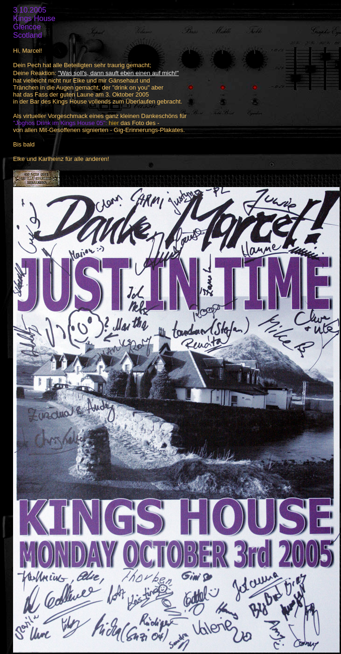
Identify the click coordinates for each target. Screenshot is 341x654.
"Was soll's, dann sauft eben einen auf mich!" (118, 73)
